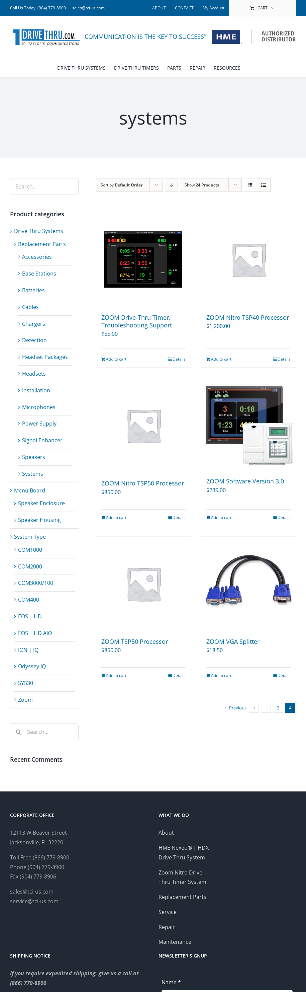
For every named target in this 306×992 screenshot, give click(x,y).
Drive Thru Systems (38, 231)
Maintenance (175, 941)
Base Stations (39, 273)
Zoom (25, 699)
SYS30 (25, 683)
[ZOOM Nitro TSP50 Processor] (143, 425)
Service (168, 912)
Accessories (37, 256)
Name (171, 982)
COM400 (28, 599)
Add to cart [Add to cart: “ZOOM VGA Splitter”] (221, 675)
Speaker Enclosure (41, 503)
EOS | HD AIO (35, 633)
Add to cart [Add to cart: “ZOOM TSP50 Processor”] (116, 675)
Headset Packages (45, 357)
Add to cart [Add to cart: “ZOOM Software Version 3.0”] (221, 517)
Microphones (39, 407)
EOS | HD (30, 616)
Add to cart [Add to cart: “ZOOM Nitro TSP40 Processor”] (221, 359)
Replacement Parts (42, 244)
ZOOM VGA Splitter (233, 641)
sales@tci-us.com (88, 8)
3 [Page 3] (278, 708)
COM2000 (30, 566)
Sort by (121, 185)
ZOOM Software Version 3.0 (245, 481)
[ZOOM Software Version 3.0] (248, 424)
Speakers (33, 457)
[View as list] (263, 185)
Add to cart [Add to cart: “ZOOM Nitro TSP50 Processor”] (116, 517)
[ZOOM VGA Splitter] (248, 584)
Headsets (34, 373)
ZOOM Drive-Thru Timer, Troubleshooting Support (136, 321)
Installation (36, 390)
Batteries (33, 290)
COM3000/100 (35, 583)
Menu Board (29, 490)
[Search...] (44, 731)
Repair (167, 927)
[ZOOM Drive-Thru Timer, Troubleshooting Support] (143, 259)
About (166, 832)
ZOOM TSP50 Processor (134, 641)
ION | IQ (28, 650)
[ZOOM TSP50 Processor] (143, 584)
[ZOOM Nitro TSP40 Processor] (248, 259)
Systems (32, 473)
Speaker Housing (39, 520)
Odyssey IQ (32, 666)
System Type (30, 536)
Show (202, 185)
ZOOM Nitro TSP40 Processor (247, 317)
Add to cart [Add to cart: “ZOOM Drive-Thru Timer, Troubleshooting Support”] (116, 359)
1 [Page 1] (254, 708)
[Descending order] (171, 185)
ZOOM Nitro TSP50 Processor (142, 483)
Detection (34, 340)
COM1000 (30, 549)
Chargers (33, 323)
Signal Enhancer (42, 440)
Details (179, 359)
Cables (30, 307)
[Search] (18, 731)
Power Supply (39, 423)
